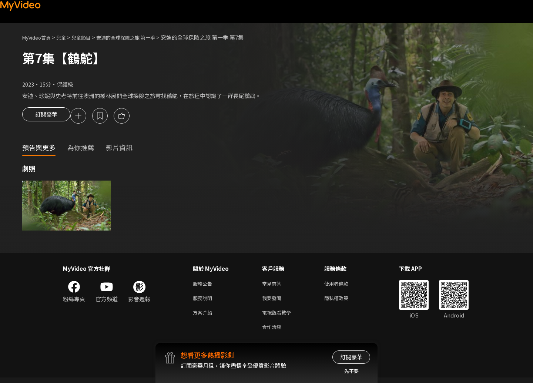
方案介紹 (204, 316)
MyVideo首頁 (39, 37)
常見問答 (273, 285)
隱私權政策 (342, 301)
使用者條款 (342, 285)
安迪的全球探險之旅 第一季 (140, 37)
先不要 (351, 370)
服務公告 (204, 285)
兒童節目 (89, 37)
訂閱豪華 (46, 116)
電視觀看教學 (278, 316)
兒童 (67, 37)
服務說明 (204, 301)
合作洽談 (273, 332)
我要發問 (273, 301)
